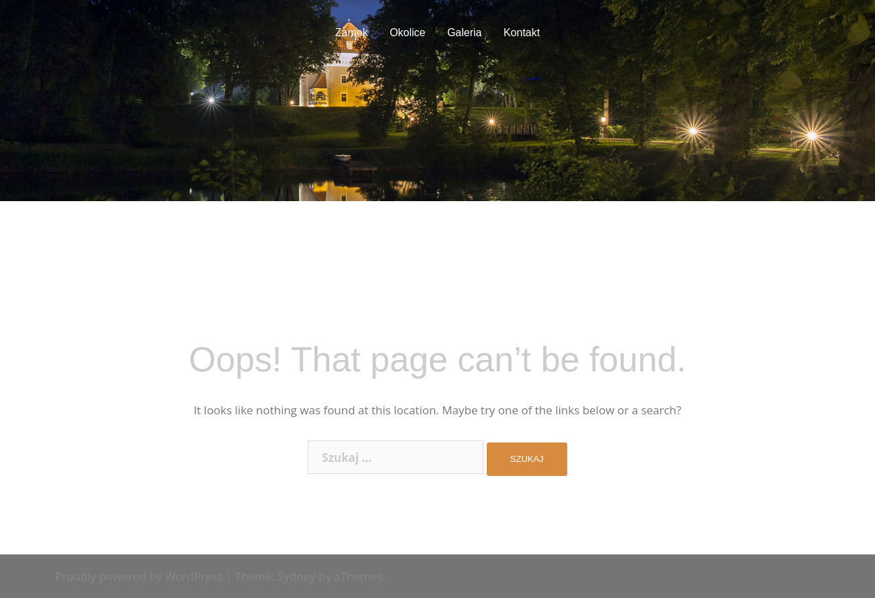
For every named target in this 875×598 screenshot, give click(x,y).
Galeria (464, 32)
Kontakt (522, 32)
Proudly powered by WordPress (139, 576)
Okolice (407, 32)
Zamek (351, 32)
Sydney (297, 576)
